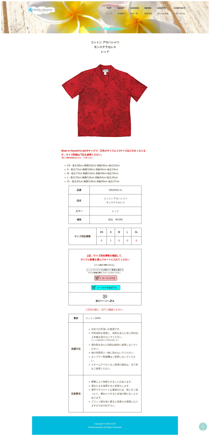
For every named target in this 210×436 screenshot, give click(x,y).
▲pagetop (203, 426)
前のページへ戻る (105, 298)
